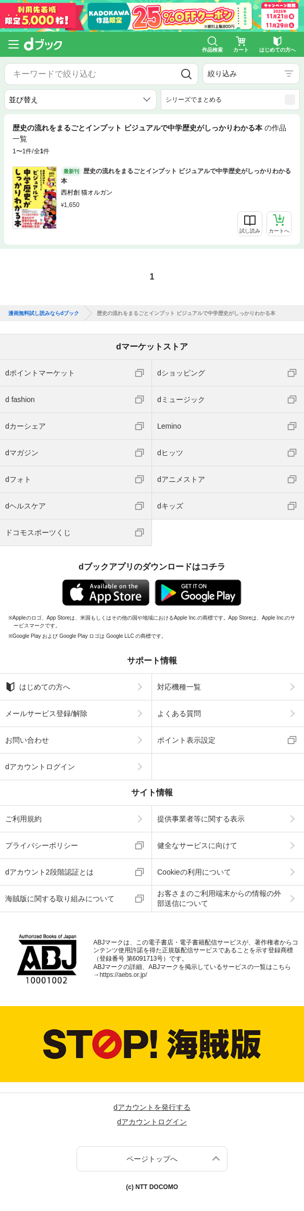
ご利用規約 (23, 819)
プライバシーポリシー (41, 845)
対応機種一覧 (179, 687)
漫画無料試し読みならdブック (43, 313)
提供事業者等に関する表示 (201, 819)
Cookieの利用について (194, 872)
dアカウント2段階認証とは (49, 872)
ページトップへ (152, 1159)
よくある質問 (179, 713)
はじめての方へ (37, 687)
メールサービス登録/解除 (46, 713)
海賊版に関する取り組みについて (60, 898)
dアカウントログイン (40, 766)
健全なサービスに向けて (197, 845)
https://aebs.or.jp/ (123, 974)
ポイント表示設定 (186, 740)
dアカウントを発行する (152, 1107)
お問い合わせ (27, 740)
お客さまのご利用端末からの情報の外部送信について (219, 898)
